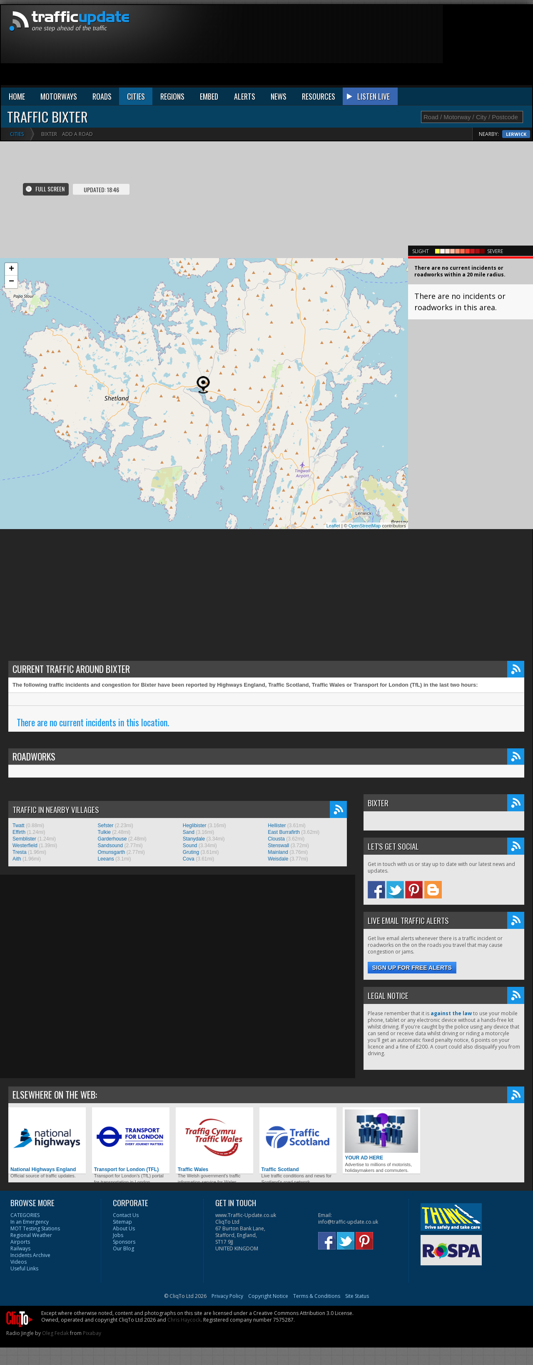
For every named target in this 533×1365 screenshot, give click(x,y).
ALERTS (244, 96)
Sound (190, 845)
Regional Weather (31, 1235)
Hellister (277, 825)
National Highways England (47, 1140)
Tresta (19, 852)
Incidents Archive (30, 1255)
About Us (124, 1228)
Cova (188, 859)
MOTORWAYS (58, 96)
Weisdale (278, 859)
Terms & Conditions (316, 1296)
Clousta (276, 839)
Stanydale (194, 839)
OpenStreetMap (365, 525)
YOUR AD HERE (381, 1135)
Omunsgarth (111, 852)
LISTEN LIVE (373, 96)
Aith (16, 859)
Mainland (278, 852)
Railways (20, 1248)
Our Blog (123, 1248)
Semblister (24, 839)
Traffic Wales (214, 1140)
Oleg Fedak (55, 1333)
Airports (20, 1241)
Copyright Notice (268, 1296)
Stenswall (278, 845)
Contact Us (126, 1215)
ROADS (102, 96)
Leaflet (333, 525)
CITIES (136, 96)
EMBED (209, 96)
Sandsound (110, 845)
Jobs (118, 1235)
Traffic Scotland (298, 1140)
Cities (17, 134)
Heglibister (195, 825)
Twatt (18, 825)
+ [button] (11, 269)
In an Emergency (29, 1221)
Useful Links (24, 1268)
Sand (188, 832)
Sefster (105, 825)
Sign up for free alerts (412, 967)
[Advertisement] (486, 46)
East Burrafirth (284, 832)
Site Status (357, 1296)
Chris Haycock (184, 1319)
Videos (18, 1261)
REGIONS (172, 96)
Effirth (18, 832)
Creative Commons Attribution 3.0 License (302, 1313)
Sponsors (124, 1241)
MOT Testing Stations (35, 1228)
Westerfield (24, 845)
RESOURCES (318, 96)
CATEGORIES (25, 1215)
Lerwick (516, 134)
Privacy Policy (227, 1296)
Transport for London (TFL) (130, 1140)
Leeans (105, 859)
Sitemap (122, 1221)
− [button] (11, 282)
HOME (17, 96)
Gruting (191, 852)
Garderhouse (112, 839)
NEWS (278, 96)
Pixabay (92, 1333)
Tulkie (104, 832)
